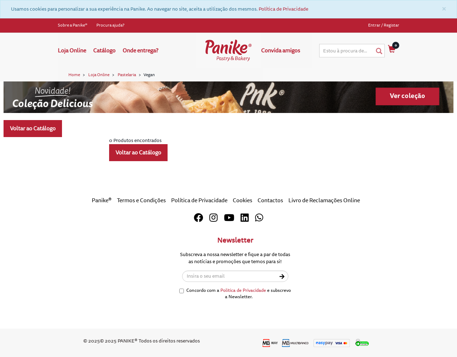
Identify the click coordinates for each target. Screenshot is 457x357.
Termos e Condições (141, 200)
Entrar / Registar (383, 25)
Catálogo (104, 51)
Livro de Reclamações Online (324, 200)
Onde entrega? (140, 51)
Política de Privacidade (283, 9)
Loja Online (72, 51)
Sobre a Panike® (73, 25)
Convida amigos (280, 51)
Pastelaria (127, 75)
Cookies (242, 200)
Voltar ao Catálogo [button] (33, 128)
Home (74, 75)
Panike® (102, 200)
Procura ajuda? (110, 25)
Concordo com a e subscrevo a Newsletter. (235, 293)
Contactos (270, 200)
